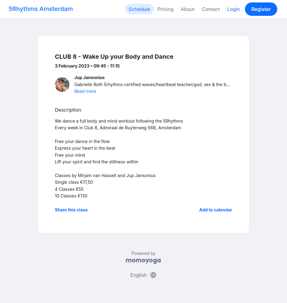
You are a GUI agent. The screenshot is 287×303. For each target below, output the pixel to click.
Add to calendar (215, 209)
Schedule (139, 9)
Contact (211, 9)
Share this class (71, 209)
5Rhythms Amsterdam (41, 8)
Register (261, 9)
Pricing (166, 9)
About (187, 9)
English (143, 275)
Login (233, 9)
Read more (85, 91)
